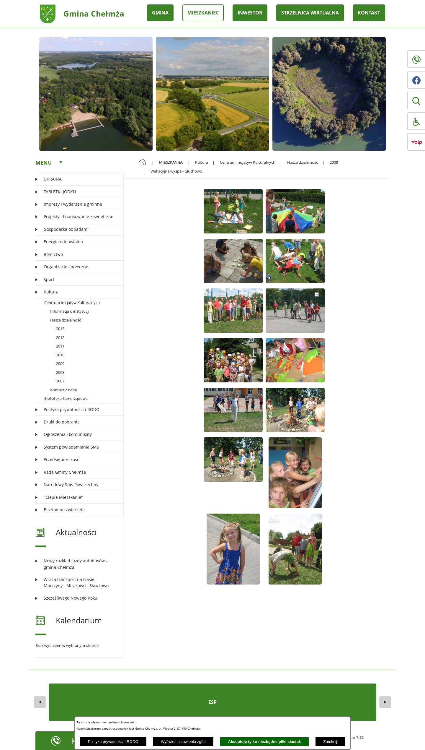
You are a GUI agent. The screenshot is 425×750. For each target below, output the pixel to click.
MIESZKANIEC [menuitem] (203, 12)
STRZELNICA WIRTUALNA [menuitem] (310, 12)
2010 (60, 355)
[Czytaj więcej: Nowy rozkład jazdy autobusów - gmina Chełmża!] (76, 564)
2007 (60, 381)
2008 (60, 372)
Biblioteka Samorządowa (66, 398)
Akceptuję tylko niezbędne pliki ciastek (264, 741)
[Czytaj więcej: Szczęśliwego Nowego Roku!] (76, 598)
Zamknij (330, 741)
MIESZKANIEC (171, 162)
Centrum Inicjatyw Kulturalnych (72, 302)
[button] (416, 100)
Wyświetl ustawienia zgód (183, 741)
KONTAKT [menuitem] (369, 12)
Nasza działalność (65, 320)
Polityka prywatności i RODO (113, 741)
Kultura (201, 162)
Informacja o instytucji (69, 311)
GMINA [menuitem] (160, 12)
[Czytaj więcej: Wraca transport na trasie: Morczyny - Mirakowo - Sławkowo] (76, 582)
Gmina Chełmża (93, 13)
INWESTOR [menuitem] (250, 12)
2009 (60, 363)
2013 (60, 328)
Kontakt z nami (63, 389)
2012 (60, 337)
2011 (60, 346)
